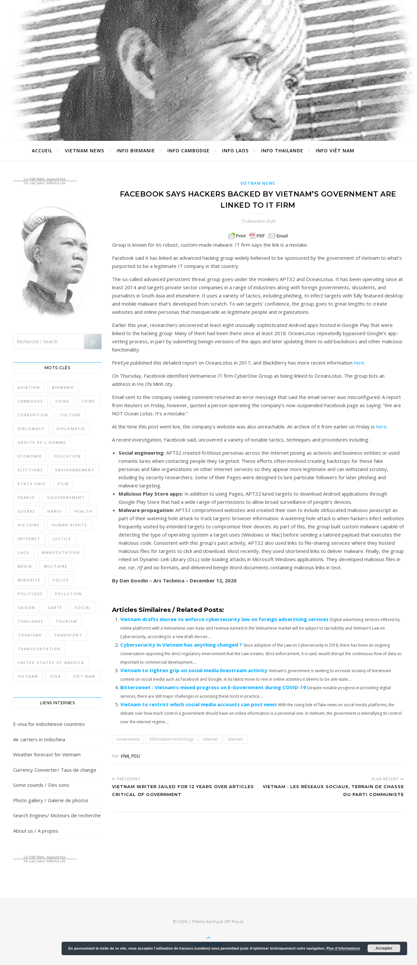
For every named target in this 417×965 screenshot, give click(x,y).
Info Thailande (282, 150)
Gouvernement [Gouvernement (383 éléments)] (66, 497)
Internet (210, 739)
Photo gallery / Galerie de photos (50, 800)
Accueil (42, 150)
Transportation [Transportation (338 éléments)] (39, 648)
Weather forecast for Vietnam (47, 754)
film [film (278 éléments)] (63, 483)
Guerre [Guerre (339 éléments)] (26, 511)
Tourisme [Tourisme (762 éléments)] (30, 635)
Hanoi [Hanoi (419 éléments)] (54, 511)
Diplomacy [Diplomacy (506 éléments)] (31, 428)
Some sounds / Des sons (41, 785)
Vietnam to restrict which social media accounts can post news (198, 704)
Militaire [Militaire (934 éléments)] (55, 566)
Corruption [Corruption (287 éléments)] (33, 414)
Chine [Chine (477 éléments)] (88, 401)
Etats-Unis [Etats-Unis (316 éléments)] (32, 483)
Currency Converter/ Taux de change (54, 769)
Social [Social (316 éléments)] (83, 607)
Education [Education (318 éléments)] (67, 456)
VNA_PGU (130, 756)
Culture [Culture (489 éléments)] (70, 414)
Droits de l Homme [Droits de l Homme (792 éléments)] (42, 442)
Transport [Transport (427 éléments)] (68, 635)
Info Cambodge (188, 150)
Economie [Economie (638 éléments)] (30, 456)
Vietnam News (84, 150)
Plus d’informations (343, 948)
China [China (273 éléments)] (62, 401)
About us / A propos (35, 830)
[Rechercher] (93, 342)
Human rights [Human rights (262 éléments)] (69, 524)
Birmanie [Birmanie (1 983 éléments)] (63, 387)
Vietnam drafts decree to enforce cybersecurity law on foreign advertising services (224, 619)
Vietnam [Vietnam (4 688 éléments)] (28, 676)
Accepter (383, 948)
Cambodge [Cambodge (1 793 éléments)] (30, 401)
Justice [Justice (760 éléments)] (62, 538)
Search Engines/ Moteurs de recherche (57, 815)
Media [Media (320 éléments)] (25, 566)
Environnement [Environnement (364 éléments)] (75, 469)
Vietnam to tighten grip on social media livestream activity (193, 670)
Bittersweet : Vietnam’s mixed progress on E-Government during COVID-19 (213, 687)
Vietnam (235, 739)
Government (128, 739)
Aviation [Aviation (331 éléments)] (29, 387)
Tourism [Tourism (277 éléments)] (66, 621)
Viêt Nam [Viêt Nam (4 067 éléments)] (84, 676)
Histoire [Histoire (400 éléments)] (29, 524)
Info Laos (235, 150)
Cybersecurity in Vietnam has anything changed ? (181, 644)
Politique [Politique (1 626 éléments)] (30, 593)
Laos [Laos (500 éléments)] (24, 552)
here (359, 362)
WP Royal (233, 921)
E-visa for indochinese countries (49, 724)
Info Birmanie (136, 150)
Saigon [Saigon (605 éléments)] (26, 607)
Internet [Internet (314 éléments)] (29, 538)
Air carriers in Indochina (39, 739)
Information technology (171, 739)
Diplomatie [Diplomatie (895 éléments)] (71, 428)
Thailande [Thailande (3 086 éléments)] (31, 621)
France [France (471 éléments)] (26, 497)
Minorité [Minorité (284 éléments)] (29, 579)
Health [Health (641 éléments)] (83, 511)
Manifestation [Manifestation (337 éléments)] (61, 552)
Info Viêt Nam (335, 150)
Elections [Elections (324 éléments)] (30, 469)
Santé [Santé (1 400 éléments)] (55, 607)
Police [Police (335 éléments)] (61, 579)
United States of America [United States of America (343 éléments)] (51, 662)
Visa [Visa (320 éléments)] (55, 676)
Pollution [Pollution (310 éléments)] (68, 593)
